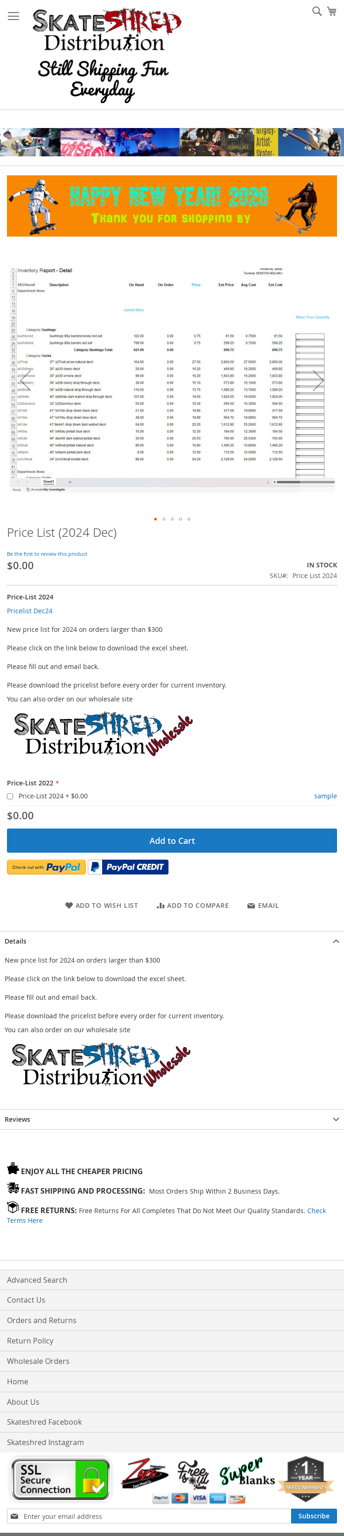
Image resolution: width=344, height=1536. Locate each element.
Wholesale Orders (38, 1361)
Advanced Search (37, 1280)
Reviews (17, 1119)
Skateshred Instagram (45, 1442)
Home (17, 1381)
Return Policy (30, 1341)
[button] (25, 380)
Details (15, 941)
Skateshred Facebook (44, 1422)
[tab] (172, 941)
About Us (23, 1402)
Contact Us (26, 1300)
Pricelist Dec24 (29, 610)
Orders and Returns (42, 1320)
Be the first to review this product (47, 553)
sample (325, 795)
